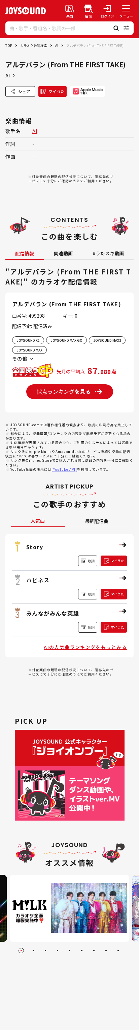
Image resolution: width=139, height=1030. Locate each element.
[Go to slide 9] (118, 950)
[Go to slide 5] (69, 950)
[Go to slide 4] (57, 950)
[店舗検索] (88, 10)
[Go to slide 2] (33, 950)
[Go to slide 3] (45, 950)
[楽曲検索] (69, 10)
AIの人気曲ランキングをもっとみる (85, 647)
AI (56, 45)
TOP (8, 45)
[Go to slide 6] (81, 950)
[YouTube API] (64, 469)
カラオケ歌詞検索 (33, 45)
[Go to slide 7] (94, 950)
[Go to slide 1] (21, 950)
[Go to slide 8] (106, 950)
